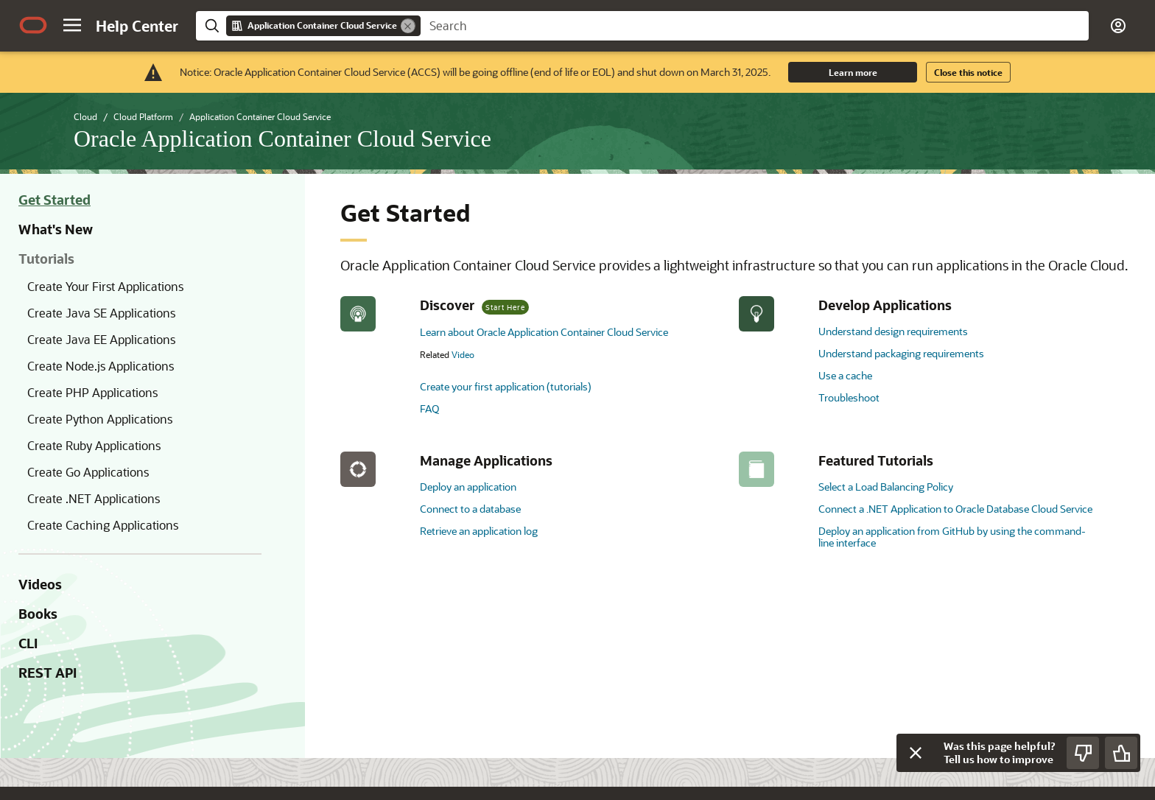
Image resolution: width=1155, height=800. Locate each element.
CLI (28, 643)
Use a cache (845, 375)
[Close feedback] (915, 753)
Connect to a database (470, 509)
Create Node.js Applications (100, 365)
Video (463, 354)
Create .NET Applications (93, 498)
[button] (72, 25)
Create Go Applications (88, 472)
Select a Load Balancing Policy (885, 487)
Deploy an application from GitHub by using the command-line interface (952, 537)
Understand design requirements (893, 331)
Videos (40, 584)
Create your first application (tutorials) (505, 386)
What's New (55, 229)
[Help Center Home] (137, 26)
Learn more (853, 72)
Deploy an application (468, 487)
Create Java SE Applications (101, 312)
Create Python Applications (99, 419)
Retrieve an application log (479, 531)
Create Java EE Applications (101, 339)
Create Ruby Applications (94, 445)
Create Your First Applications (105, 286)
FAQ (429, 408)
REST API (47, 672)
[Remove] (408, 26)
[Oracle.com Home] (33, 25)
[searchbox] (754, 25)
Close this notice (968, 72)
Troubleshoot (849, 397)
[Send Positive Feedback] (1121, 753)
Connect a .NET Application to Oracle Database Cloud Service (955, 509)
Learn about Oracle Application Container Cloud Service (544, 332)
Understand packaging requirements (901, 353)
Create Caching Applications (102, 525)
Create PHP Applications (92, 392)
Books (37, 613)
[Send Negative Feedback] (1083, 753)
